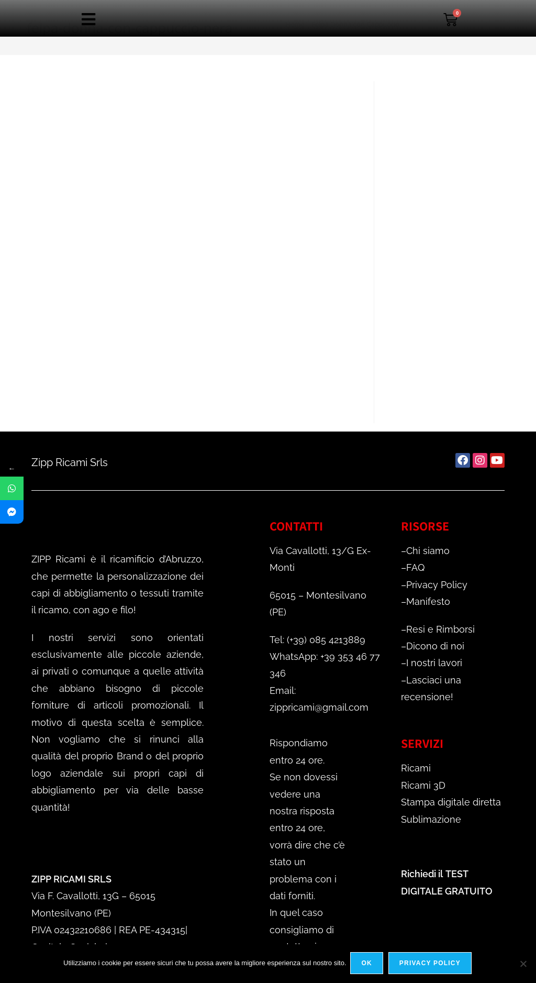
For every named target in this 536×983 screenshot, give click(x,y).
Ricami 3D (423, 785)
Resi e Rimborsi (440, 629)
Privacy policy (431, 964)
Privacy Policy (436, 584)
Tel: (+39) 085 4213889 (317, 639)
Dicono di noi (435, 645)
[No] (523, 964)
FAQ (415, 567)
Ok (368, 964)
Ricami (416, 768)
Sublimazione (431, 819)
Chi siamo (428, 550)
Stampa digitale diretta (451, 802)
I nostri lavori (434, 662)
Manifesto (428, 601)
